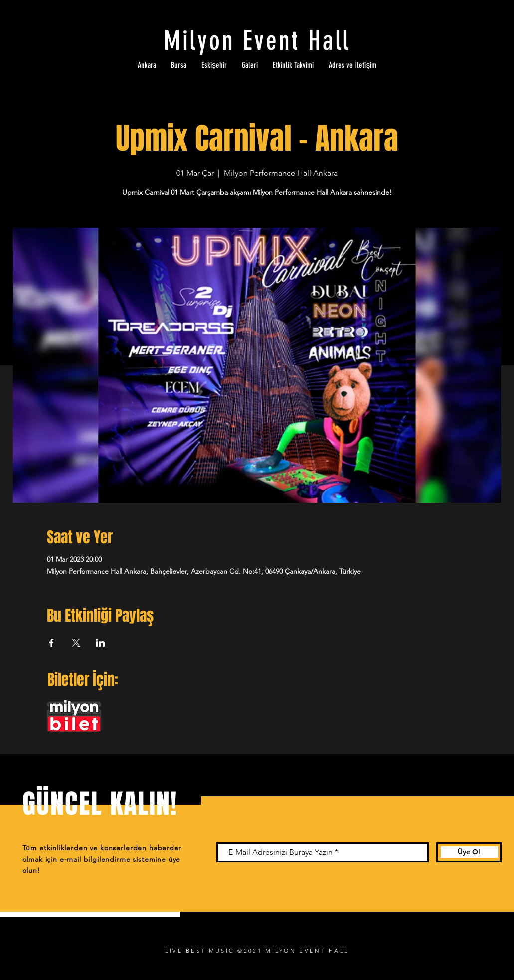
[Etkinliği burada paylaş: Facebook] (51, 643)
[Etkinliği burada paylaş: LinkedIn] (100, 643)
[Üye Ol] (469, 852)
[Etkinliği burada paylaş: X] (76, 643)
